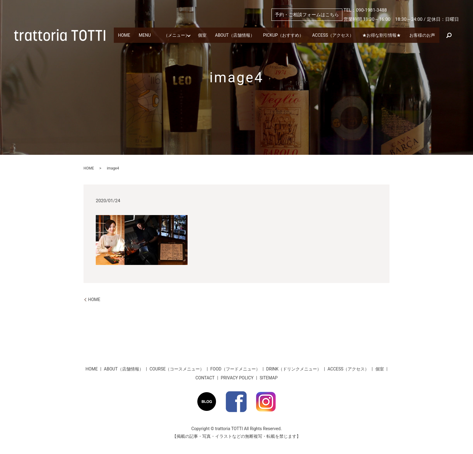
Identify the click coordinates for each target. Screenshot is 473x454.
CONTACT (205, 377)
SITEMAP (269, 377)
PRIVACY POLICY (237, 377)
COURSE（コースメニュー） (177, 369)
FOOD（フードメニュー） (235, 369)
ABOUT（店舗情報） (262, 29)
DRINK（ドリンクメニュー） (293, 369)
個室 (221, 29)
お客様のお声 (188, 39)
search (219, 39)
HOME (126, 29)
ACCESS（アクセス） (379, 29)
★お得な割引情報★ (139, 39)
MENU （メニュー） (174, 29)
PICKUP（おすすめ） (320, 29)
